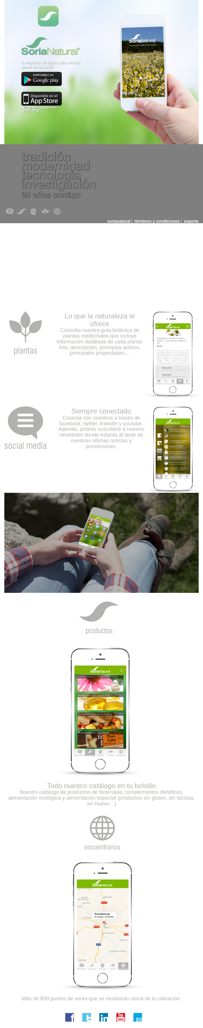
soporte (191, 221)
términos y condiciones (157, 221)
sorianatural (118, 221)
